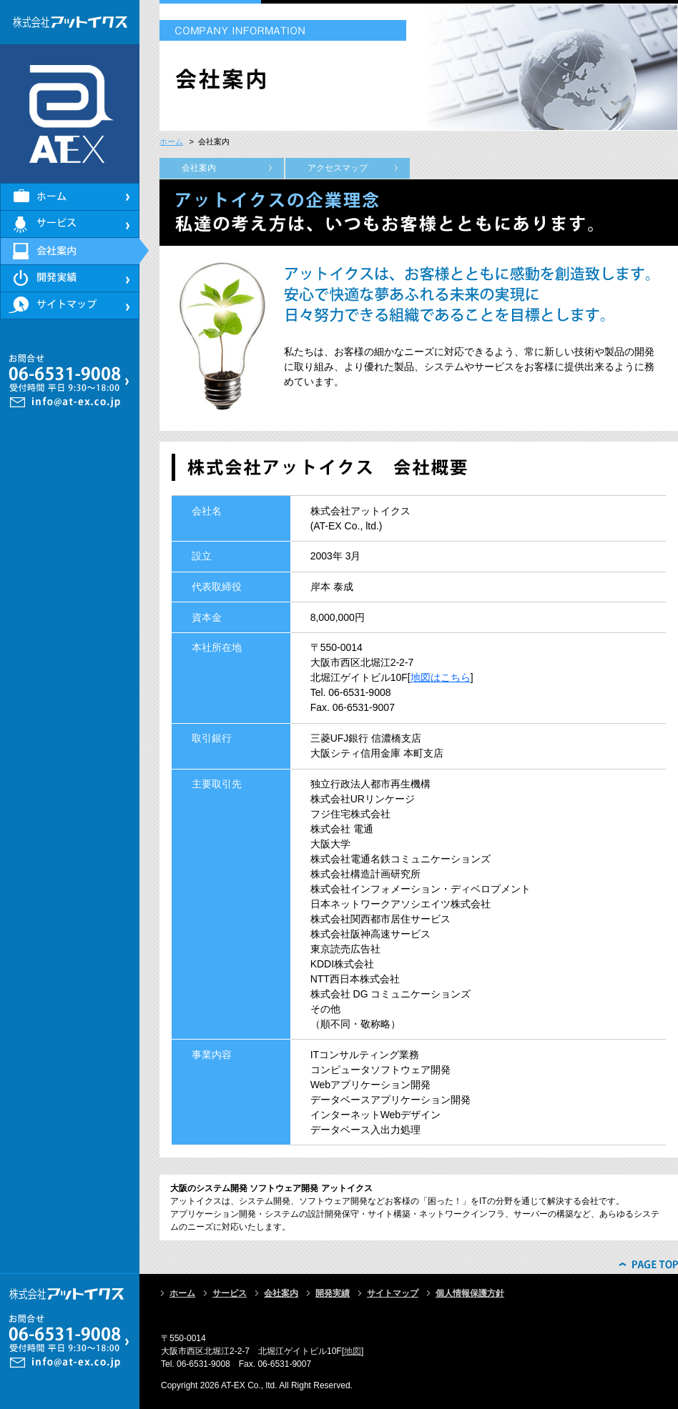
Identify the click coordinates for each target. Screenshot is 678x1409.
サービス (229, 1293)
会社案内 (199, 168)
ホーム (171, 141)
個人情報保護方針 (470, 1293)
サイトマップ (392, 1293)
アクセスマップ (338, 168)
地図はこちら (441, 677)
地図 (352, 1351)
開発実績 (332, 1293)
